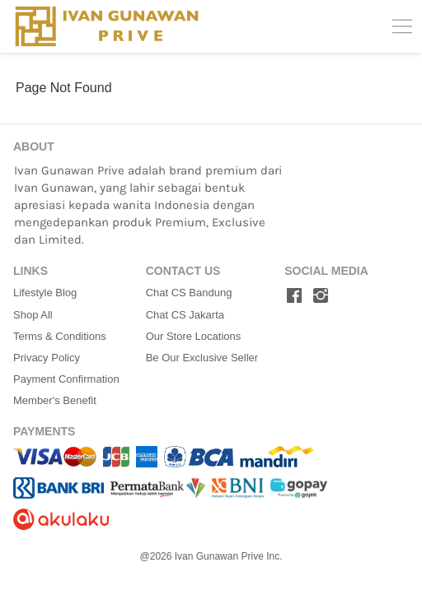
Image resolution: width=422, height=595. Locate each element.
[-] (294, 296)
